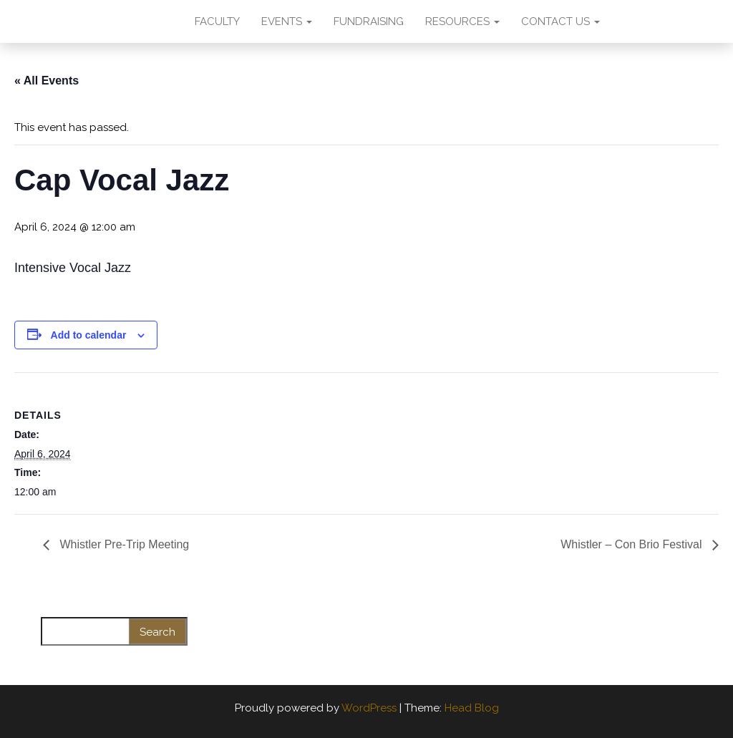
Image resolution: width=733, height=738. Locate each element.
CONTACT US (560, 21)
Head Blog (472, 707)
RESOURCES (462, 21)
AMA (153, 21)
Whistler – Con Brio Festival (632, 544)
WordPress (369, 707)
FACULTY (217, 21)
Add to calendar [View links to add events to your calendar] (89, 335)
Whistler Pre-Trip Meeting (123, 544)
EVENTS (286, 21)
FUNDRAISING (369, 21)
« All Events (46, 80)
